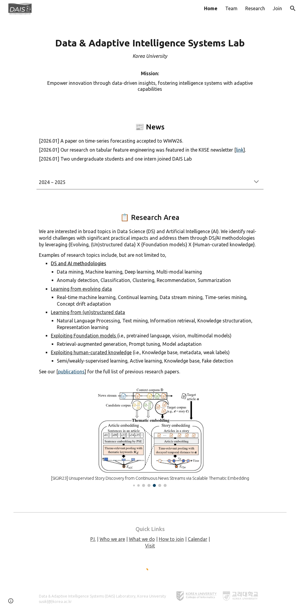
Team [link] (231, 8)
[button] (293, 8)
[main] (149, 62)
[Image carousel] (149, 437)
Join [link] (277, 8)
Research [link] (255, 8)
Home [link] (210, 8)
